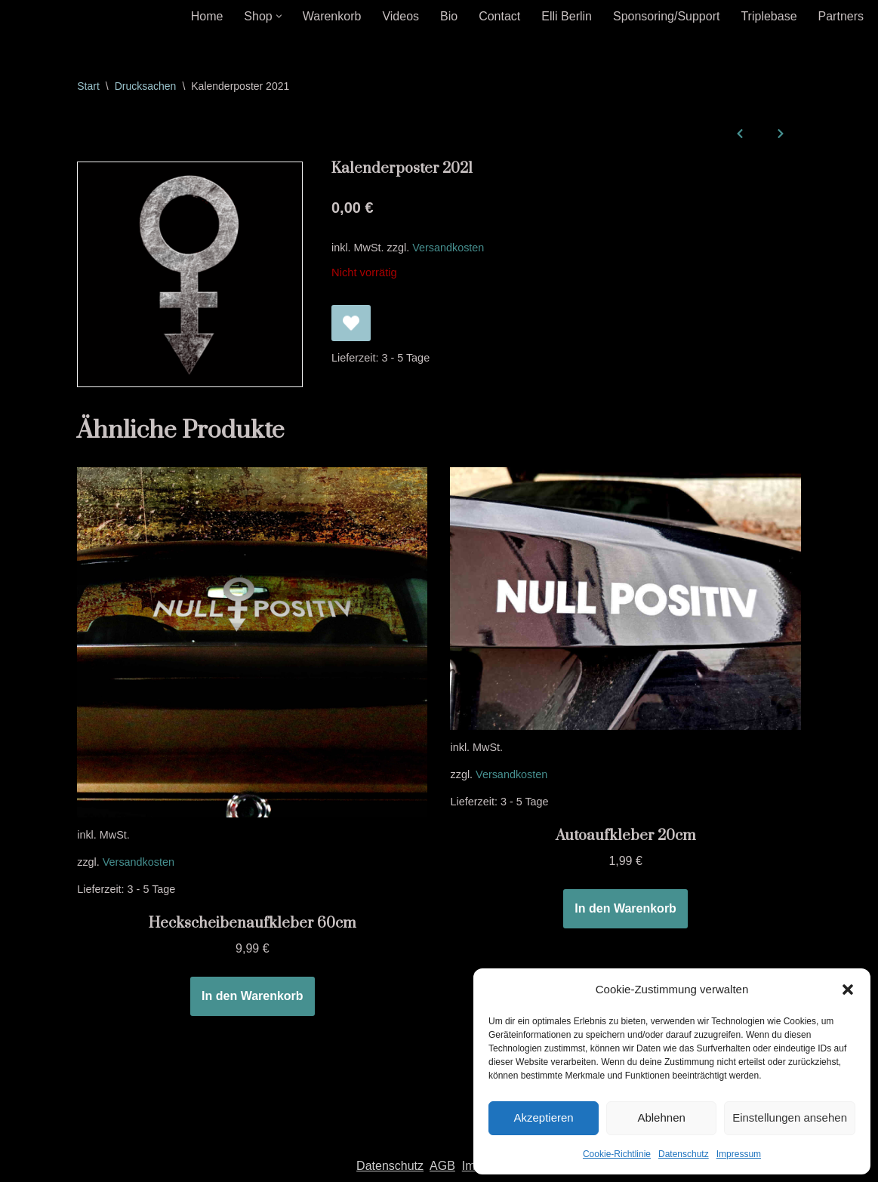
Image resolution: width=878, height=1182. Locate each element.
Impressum (738, 1154)
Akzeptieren (543, 1117)
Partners (841, 16)
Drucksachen (146, 86)
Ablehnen (661, 1117)
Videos (400, 16)
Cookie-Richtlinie (617, 1154)
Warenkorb (332, 16)
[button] (847, 989)
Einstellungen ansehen (789, 1117)
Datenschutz (683, 1154)
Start (88, 86)
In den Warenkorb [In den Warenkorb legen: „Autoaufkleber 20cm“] (625, 908)
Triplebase (768, 16)
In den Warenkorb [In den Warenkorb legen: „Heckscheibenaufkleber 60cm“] (252, 996)
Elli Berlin (566, 16)
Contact (499, 16)
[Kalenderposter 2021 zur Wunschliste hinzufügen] (351, 323)
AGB (442, 1165)
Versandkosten (448, 248)
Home (207, 16)
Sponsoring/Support (666, 16)
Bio (448, 16)
